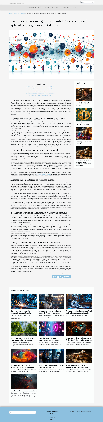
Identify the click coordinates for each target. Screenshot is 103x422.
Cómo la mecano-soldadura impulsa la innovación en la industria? (21, 313)
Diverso (47, 7)
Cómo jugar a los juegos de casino (83, 142)
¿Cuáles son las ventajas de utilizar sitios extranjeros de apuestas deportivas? (83, 163)
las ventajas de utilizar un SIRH (43, 174)
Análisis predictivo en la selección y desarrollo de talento (40, 86)
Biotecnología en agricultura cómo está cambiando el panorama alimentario (23, 340)
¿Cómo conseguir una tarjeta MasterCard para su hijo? (83, 104)
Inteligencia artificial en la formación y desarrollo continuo (40, 93)
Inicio (10, 13)
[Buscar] (87, 2)
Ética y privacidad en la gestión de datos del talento (40, 95)
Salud (74, 7)
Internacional (65, 7)
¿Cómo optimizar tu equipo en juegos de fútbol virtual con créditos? (50, 313)
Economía (55, 7)
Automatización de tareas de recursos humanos (40, 91)
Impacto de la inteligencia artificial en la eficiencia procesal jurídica (79, 312)
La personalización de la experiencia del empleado (40, 89)
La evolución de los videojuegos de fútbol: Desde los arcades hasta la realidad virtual (78, 340)
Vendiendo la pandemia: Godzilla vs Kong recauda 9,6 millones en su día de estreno (24, 393)
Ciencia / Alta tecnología (34, 7)
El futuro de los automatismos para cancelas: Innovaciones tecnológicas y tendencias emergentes (51, 368)
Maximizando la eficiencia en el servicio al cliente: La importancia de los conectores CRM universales (23, 367)
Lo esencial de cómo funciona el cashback (82, 123)
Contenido (41, 84)
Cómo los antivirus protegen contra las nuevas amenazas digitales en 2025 (49, 340)
